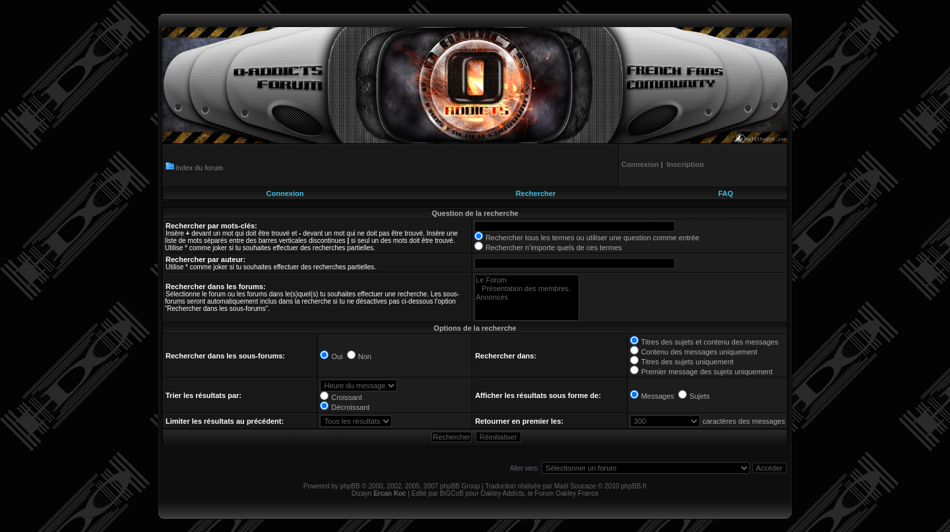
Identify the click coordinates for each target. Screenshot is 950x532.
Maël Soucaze (575, 486)
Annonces (527, 297)
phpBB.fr (634, 486)
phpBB (350, 486)
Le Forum (527, 280)
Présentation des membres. (527, 288)
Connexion (285, 193)
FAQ (726, 193)
